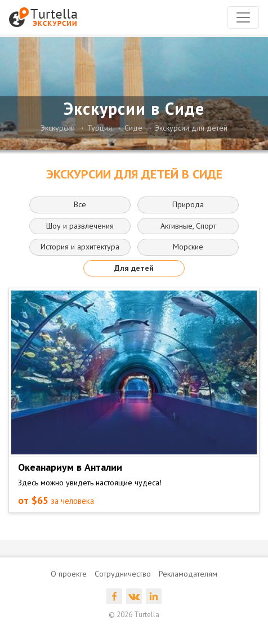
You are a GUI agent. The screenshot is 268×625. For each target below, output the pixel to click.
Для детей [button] (134, 268)
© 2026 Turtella (134, 614)
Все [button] (80, 204)
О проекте (69, 574)
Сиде (133, 128)
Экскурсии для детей (191, 128)
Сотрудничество (123, 574)
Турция (99, 128)
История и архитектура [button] (80, 247)
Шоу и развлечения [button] (80, 226)
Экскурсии (58, 128)
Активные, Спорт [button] (188, 226)
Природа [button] (188, 204)
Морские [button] (188, 247)
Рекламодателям (188, 574)
